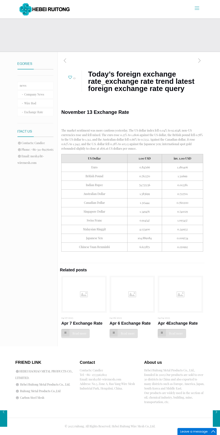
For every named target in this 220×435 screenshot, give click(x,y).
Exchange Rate (33, 112)
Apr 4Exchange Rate (178, 323)
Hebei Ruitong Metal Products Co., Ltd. (45, 384)
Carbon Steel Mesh (32, 398)
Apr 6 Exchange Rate (130, 323)
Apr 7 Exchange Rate (81, 323)
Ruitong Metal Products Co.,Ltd (40, 391)
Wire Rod (30, 103)
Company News (34, 94)
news (23, 85)
